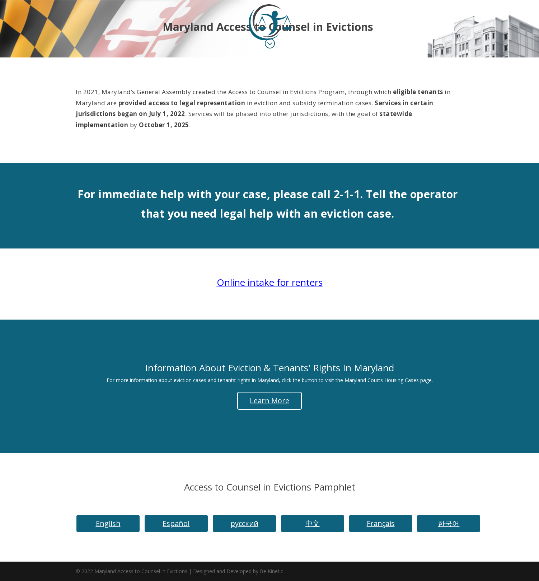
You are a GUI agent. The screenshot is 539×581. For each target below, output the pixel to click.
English (108, 523)
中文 (312, 523)
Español (176, 523)
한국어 (448, 523)
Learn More (269, 400)
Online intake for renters (270, 282)
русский (244, 523)
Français (381, 523)
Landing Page (261, 49)
